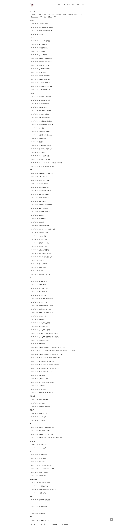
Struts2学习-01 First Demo (47, 372)
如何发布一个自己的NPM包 (45, 204)
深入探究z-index (43, 271)
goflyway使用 (42, 138)
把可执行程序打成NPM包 (45, 96)
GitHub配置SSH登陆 (44, 156)
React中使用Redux (44, 194)
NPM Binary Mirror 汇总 (46, 173)
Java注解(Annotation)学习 (46, 392)
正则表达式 (41, 260)
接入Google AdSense (45, 110)
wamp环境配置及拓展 (44, 83)
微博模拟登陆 (42, 295)
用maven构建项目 (43, 326)
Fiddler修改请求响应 (45, 117)
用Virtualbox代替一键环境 (46, 166)
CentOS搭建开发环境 (44, 89)
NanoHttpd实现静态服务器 (46, 305)
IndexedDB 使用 (43, 176)
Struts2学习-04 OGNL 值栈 (46, 361)
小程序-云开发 (42, 493)
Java (53, 14)
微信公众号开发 (43, 302)
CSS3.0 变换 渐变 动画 (45, 257)
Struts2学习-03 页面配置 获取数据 (49, 365)
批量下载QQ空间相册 (44, 131)
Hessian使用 (42, 316)
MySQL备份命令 (43, 128)
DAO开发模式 (42, 375)
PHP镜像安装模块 (43, 48)
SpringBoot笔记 (43, 281)
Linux (39, 14)
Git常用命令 (42, 152)
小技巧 (44, 14)
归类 (64, 4)
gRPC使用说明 (42, 284)
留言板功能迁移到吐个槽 (45, 30)
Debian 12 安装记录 (44, 41)
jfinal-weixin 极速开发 (46, 298)
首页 (59, 4)
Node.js (76, 14)
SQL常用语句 (42, 420)
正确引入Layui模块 (44, 243)
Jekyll (33, 14)
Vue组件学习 (42, 222)
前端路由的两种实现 (44, 250)
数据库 (64, 14)
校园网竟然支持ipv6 (44, 159)
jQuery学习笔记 (43, 264)
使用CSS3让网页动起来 (45, 253)
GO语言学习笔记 (43, 475)
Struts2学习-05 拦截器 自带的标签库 (49, 358)
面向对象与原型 (43, 246)
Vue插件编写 (42, 215)
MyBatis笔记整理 (43, 378)
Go (81, 14)
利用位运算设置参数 (44, 114)
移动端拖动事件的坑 (44, 232)
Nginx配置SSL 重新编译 (45, 86)
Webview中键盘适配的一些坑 (46, 427)
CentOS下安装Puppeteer (46, 58)
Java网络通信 (42, 389)
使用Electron (42, 444)
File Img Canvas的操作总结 (47, 229)
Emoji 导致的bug (43, 399)
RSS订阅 (55, 524)
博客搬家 (41, 142)
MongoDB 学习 (42, 417)
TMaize (66, 524)
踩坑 (55, 17)
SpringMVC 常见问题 (44, 330)
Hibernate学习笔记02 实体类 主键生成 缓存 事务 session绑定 (57, 351)
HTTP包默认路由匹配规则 (45, 465)
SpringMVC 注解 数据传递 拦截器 (48, 333)
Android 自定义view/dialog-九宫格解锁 (50, 437)
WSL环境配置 (42, 51)
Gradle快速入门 (43, 291)
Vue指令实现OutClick (45, 190)
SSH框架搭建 (42, 344)
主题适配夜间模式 (43, 23)
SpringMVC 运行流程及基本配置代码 (49, 337)
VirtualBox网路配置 (44, 100)
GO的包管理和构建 (43, 472)
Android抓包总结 (43, 107)
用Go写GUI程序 (43, 455)
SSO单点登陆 (42, 403)
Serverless (34, 17)
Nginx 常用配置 (43, 55)
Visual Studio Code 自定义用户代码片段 (50, 163)
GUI (45, 17)
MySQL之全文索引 (43, 413)
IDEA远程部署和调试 (44, 103)
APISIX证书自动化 (44, 44)
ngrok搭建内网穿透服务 (45, 69)
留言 (78, 4)
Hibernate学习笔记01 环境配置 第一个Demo (51, 354)
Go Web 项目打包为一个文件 (46, 469)
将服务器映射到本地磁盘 (45, 135)
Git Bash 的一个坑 (44, 520)
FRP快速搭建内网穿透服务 (45, 121)
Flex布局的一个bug (44, 180)
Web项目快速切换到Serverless (47, 486)
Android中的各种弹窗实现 (46, 434)
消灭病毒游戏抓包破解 (44, 500)
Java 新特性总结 (43, 288)
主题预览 (41, 34)
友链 (73, 4)
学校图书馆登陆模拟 (44, 340)
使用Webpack (42, 218)
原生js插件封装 (43, 239)
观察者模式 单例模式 (44, 406)
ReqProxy (41, 319)
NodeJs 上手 (42, 448)
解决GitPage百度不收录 (45, 149)
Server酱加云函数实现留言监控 (47, 489)
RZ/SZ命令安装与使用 (44, 76)
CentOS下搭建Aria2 (44, 79)
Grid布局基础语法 (43, 208)
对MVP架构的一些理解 (44, 430)
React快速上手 (43, 201)
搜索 (68, 4)
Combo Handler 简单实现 (46, 312)
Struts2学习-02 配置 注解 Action (49, 368)
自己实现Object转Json (45, 309)
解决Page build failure (46, 27)
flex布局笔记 (42, 267)
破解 (41, 17)
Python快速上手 (43, 513)
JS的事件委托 (42, 236)
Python (50, 17)
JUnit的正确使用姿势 (44, 323)
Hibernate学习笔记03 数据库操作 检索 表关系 (52, 347)
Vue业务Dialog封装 (44, 187)
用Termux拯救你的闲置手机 (46, 124)
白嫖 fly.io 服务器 (44, 482)
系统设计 (58, 14)
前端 (49, 14)
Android (70, 14)
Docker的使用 (42, 72)
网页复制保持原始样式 (44, 211)
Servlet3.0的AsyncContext (47, 382)
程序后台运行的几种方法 (45, 62)
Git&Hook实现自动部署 (45, 145)
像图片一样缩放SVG (44, 197)
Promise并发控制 (43, 183)
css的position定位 (44, 274)
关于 (82, 4)
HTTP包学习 (42, 462)
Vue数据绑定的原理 (44, 225)
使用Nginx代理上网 (44, 65)
